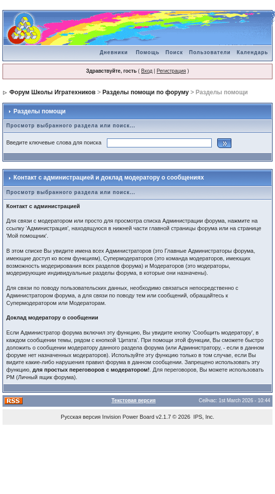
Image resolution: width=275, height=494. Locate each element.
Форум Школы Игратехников (53, 92)
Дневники (114, 52)
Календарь (252, 52)
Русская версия (80, 417)
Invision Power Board (128, 417)
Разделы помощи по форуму (145, 92)
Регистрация (171, 71)
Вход (147, 71)
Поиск (174, 52)
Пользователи (210, 52)
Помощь (148, 52)
